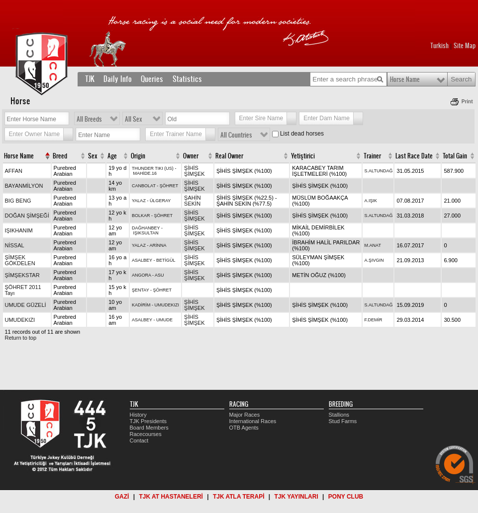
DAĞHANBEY (146, 227)
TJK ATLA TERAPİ (239, 496)
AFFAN (13, 171)
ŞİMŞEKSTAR (22, 275)
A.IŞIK (371, 200)
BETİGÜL (166, 260)
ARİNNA (157, 245)
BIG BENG (18, 201)
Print (467, 101)
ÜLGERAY (160, 200)
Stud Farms (343, 421)
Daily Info (117, 78)
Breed (60, 155)
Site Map (465, 45)
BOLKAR (141, 215)
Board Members (149, 428)
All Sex (133, 119)
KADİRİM (141, 304)
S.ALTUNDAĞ (379, 170)
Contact (139, 440)
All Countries (236, 135)
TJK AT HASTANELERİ (170, 496)
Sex (92, 155)
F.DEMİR (373, 319)
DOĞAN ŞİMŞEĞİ (27, 216)
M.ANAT (373, 245)
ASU (159, 275)
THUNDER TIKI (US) (153, 168)
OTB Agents (244, 428)
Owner (190, 155)
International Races (253, 421)
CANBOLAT (144, 185)
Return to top (21, 338)
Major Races (244, 415)
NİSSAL (14, 245)
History (138, 415)
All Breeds (89, 119)
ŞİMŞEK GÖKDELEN (20, 260)
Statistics (187, 78)
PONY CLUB (345, 496)
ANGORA (141, 275)
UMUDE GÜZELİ (25, 305)
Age (112, 155)
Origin (138, 155)
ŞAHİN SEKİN (192, 201)
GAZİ (122, 496)
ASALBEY (142, 260)
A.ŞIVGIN (374, 260)
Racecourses (146, 434)
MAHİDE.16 (145, 173)
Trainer (372, 155)
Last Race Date (414, 155)
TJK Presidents (148, 421)
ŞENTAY (140, 290)
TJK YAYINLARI (296, 496)
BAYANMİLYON (24, 186)
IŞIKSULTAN (146, 232)
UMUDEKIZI (167, 304)
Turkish (439, 45)
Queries (152, 78)
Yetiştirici (303, 155)
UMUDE (164, 319)
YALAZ (139, 200)
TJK (90, 78)
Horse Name (405, 79)
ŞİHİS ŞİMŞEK (194, 171)
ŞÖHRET (169, 185)
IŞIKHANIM (19, 230)
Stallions (339, 415)
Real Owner (229, 155)
